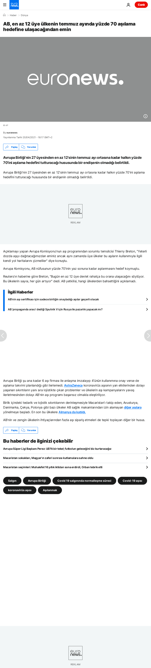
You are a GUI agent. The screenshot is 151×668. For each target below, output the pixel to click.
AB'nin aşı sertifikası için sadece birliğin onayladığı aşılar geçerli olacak (53, 299)
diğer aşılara (133, 407)
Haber (13, 15)
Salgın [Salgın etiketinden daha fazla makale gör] (12, 480)
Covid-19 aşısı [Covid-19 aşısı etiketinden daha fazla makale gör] (132, 480)
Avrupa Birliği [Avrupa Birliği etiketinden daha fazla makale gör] (37, 480)
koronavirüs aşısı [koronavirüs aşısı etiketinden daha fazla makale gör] (19, 490)
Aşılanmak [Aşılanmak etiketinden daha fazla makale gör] (50, 490)
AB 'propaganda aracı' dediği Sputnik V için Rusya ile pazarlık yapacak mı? (55, 309)
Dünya (24, 15)
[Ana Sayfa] (4, 15)
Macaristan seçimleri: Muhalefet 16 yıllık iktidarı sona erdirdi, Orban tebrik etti (52, 467)
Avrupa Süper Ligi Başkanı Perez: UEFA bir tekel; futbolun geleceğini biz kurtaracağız (57, 448)
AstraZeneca (73, 385)
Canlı (141, 4)
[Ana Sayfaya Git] (14, 4)
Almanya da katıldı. (72, 412)
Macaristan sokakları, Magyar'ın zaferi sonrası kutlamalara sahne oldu (48, 458)
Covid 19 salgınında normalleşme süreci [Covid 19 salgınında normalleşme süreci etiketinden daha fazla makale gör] (84, 480)
